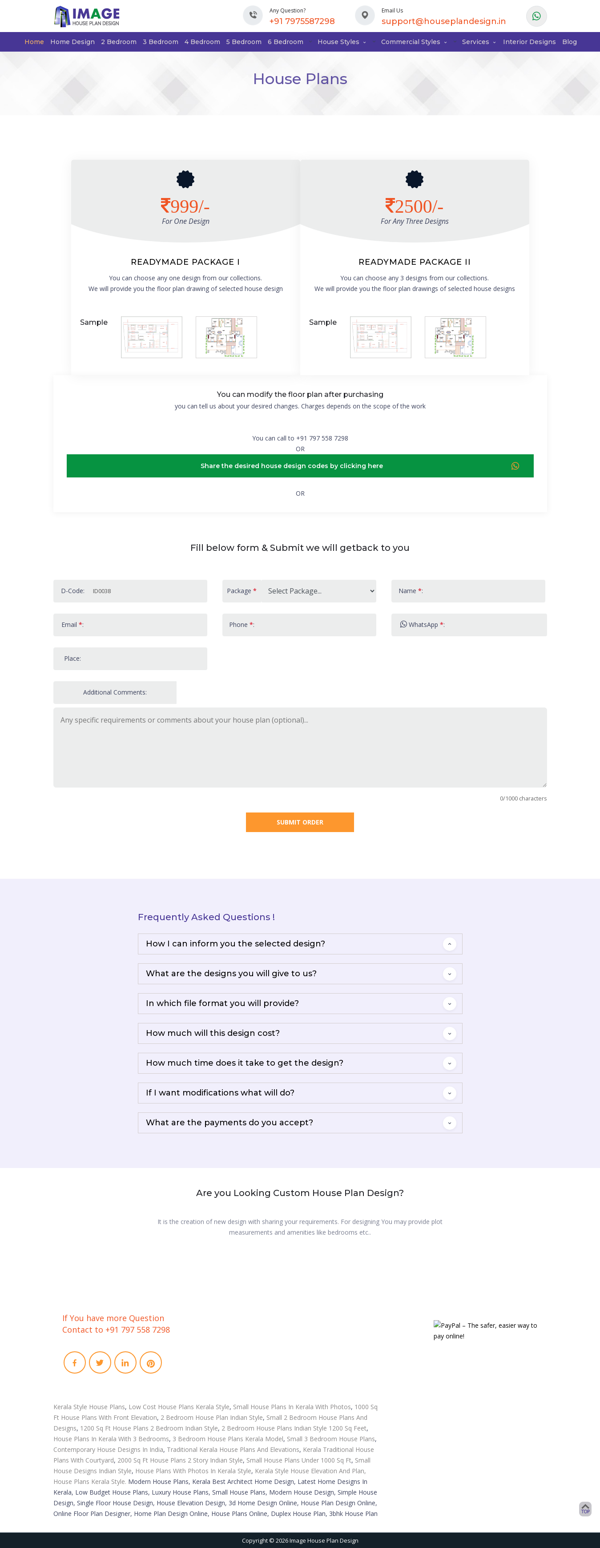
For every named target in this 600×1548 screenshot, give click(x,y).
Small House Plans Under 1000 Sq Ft (298, 1460)
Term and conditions (221, 1375)
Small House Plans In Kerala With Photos (292, 1406)
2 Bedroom (119, 42)
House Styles (342, 42)
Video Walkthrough (341, 1352)
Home (34, 42)
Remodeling (332, 1364)
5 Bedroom (244, 42)
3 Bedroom (160, 42)
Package (242, 590)
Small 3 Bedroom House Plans (331, 1439)
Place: (72, 658)
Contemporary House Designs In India (108, 1449)
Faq (198, 1364)
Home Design (72, 42)
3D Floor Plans (335, 1341)
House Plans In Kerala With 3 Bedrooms (111, 1439)
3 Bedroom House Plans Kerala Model (228, 1439)
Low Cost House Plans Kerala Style (179, 1406)
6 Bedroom (285, 42)
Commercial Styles (414, 42)
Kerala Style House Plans (89, 1406)
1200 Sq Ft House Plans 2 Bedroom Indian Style (149, 1428)
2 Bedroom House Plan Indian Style (212, 1417)
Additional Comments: (115, 692)
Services (479, 42)
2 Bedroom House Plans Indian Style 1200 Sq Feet (293, 1428)
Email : (72, 624)
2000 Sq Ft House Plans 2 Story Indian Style (180, 1460)
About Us (205, 1341)
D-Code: (73, 590)
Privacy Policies (214, 1387)
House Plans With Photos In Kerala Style (193, 1471)
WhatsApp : (422, 624)
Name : (411, 590)
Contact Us (207, 1352)
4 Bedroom (202, 42)
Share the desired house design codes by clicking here (360, 466)
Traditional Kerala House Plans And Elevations (233, 1449)
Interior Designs (529, 42)
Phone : (241, 624)
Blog (569, 42)
